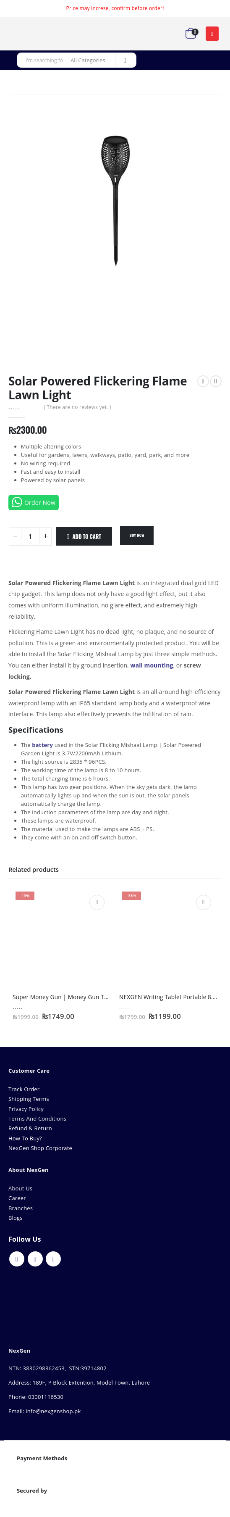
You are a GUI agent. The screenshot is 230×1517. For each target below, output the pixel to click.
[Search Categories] (91, 60)
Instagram (53, 1258)
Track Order (23, 1089)
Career (17, 1198)
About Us (21, 1188)
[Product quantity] (30, 536)
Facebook (16, 1258)
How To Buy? (25, 1138)
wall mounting (152, 665)
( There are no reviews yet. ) (77, 407)
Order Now (33, 502)
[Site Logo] (31, 33)
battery (42, 745)
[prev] (203, 381)
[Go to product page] (62, 938)
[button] (212, 33)
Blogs (15, 1218)
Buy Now (136, 535)
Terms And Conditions (37, 1118)
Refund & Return (30, 1128)
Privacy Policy (26, 1109)
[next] (216, 381)
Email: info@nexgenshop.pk (44, 1411)
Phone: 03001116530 (35, 1397)
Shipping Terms (28, 1099)
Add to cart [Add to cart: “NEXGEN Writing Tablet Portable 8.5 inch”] (203, 902)
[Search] (125, 60)
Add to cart (87, 536)
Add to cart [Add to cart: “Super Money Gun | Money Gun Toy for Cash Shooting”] (97, 902)
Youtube (35, 1258)
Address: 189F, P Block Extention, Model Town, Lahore (79, 1382)
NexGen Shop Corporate (40, 1148)
